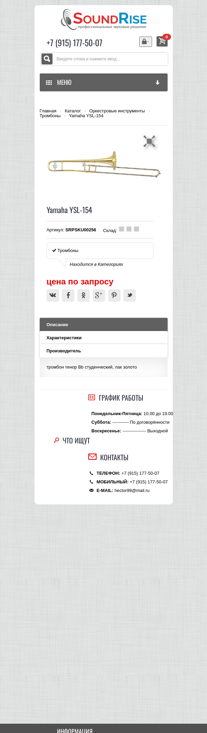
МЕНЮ (103, 82)
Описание (57, 324)
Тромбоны (50, 115)
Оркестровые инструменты (117, 111)
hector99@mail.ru (131, 490)
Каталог (73, 111)
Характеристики (64, 337)
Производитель (64, 350)
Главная (48, 111)
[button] (150, 141)
